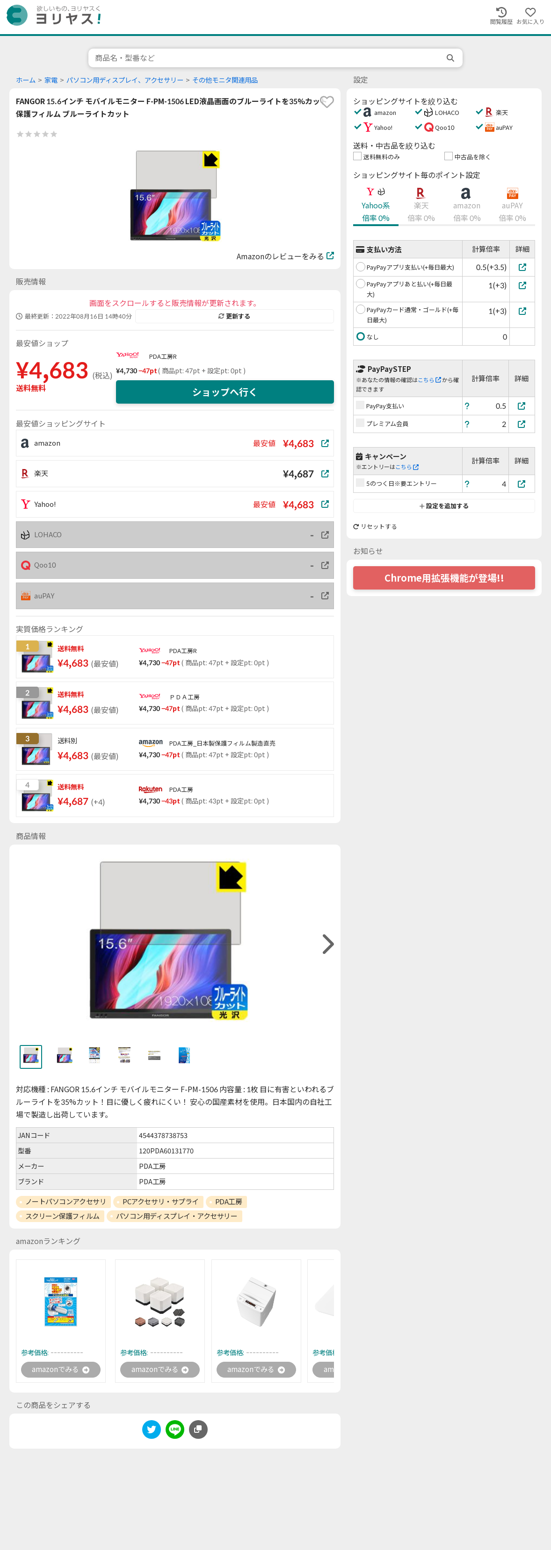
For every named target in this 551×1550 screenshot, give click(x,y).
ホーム (26, 80)
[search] (451, 58)
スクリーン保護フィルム (62, 1216)
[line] (175, 1432)
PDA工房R (163, 356)
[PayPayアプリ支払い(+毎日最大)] (522, 267)
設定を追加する (444, 506)
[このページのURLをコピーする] (198, 1430)
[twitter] (151, 1432)
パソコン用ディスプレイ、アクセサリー (124, 80)
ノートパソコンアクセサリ (66, 1201)
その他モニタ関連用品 (225, 80)
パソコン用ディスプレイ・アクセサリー (177, 1216)
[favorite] (327, 102)
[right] (327, 944)
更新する (234, 316)
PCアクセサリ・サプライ (161, 1201)
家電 (51, 80)
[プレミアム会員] (522, 424)
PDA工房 (228, 1201)
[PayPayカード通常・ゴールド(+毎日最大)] (522, 311)
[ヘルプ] (467, 405)
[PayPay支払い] (522, 405)
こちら (429, 380)
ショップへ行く (225, 392)
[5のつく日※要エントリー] (522, 483)
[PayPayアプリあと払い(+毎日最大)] (522, 285)
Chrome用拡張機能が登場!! (444, 577)
